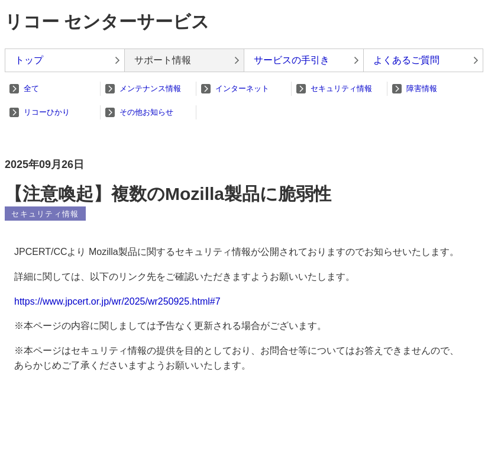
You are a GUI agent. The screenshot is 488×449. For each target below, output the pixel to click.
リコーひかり (47, 112)
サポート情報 (162, 60)
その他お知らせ (146, 112)
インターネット (242, 88)
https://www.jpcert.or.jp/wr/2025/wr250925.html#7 (117, 301)
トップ (29, 60)
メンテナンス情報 (150, 88)
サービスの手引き (291, 60)
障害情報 (421, 88)
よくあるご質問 (406, 60)
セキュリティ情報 (341, 88)
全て (31, 88)
